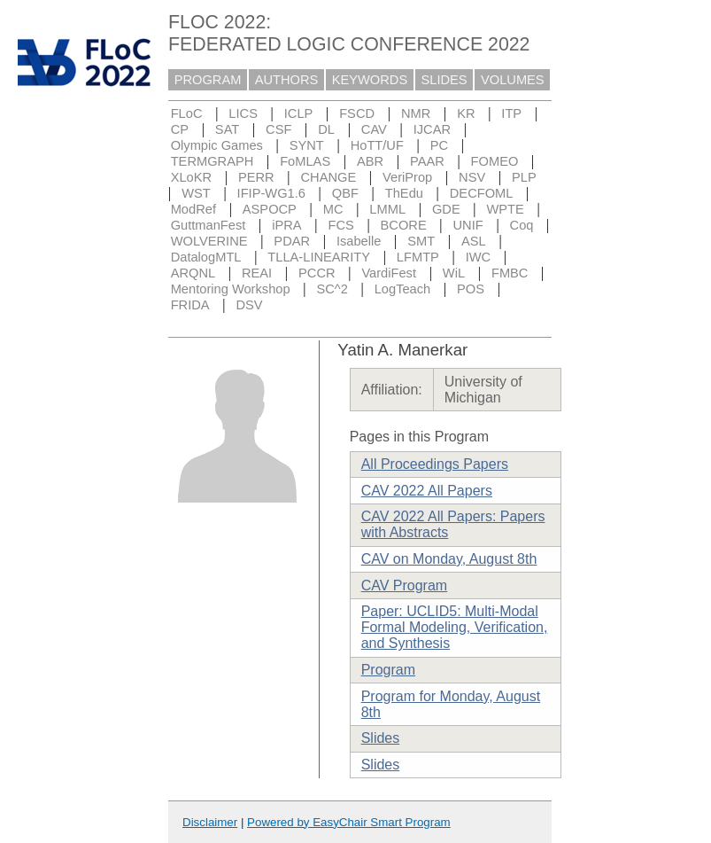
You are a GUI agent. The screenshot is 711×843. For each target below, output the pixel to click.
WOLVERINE (209, 241)
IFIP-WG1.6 (271, 193)
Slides (380, 737)
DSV (249, 305)
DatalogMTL (206, 257)
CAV (374, 129)
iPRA (286, 225)
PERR (256, 177)
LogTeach (403, 289)
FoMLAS (305, 161)
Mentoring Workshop (230, 289)
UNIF (468, 225)
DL (326, 129)
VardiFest (388, 273)
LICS (243, 113)
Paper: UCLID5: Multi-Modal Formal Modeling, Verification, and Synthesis (454, 627)
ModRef (193, 209)
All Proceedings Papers (434, 464)
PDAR (292, 241)
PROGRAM (208, 80)
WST (196, 193)
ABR (370, 161)
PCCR (317, 273)
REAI (257, 273)
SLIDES (444, 80)
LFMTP (418, 257)
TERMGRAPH (212, 161)
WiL (454, 273)
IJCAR (432, 129)
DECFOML (482, 193)
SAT (227, 129)
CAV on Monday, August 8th (449, 558)
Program (388, 669)
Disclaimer (209, 822)
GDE (446, 209)
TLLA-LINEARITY (318, 257)
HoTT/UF (377, 145)
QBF (345, 193)
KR (466, 113)
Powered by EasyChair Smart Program (349, 822)
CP (180, 129)
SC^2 (331, 289)
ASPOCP (270, 209)
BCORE (404, 225)
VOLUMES (513, 80)
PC (439, 145)
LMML (387, 209)
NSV (472, 177)
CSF (278, 129)
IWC (478, 257)
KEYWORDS (370, 80)
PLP (524, 177)
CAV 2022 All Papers (426, 490)
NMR (415, 113)
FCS (340, 225)
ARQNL (193, 273)
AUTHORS (287, 80)
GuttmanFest (208, 225)
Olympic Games (217, 145)
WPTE (505, 209)
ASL (473, 241)
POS (470, 289)
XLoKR (191, 177)
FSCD (357, 113)
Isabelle (359, 241)
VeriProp (407, 177)
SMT (421, 241)
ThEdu (404, 193)
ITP (511, 113)
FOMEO (495, 161)
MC (333, 209)
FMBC (510, 273)
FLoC (187, 113)
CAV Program (404, 585)
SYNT (307, 145)
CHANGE (329, 177)
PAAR (427, 161)
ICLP (298, 113)
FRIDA (190, 305)
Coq (522, 225)
